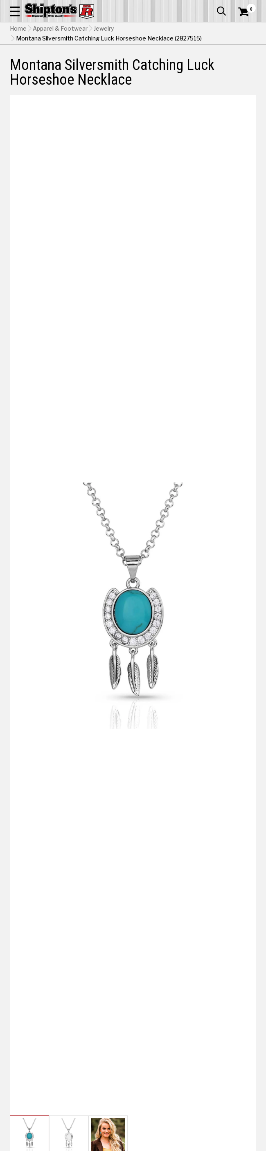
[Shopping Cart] (247, 11)
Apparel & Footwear (60, 28)
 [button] (221, 11)
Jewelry (104, 28)
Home (18, 28)
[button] (15, 11)
